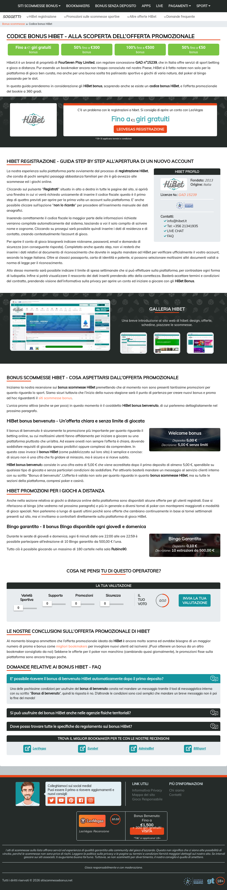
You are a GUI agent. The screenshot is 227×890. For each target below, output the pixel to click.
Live (159, 6)
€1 (33, 49)
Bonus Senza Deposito (115, 6)
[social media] (52, 799)
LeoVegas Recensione (95, 830)
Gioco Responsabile (147, 798)
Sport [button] (203, 6)
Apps (146, 6)
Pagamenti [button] (179, 6)
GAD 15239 (187, 193)
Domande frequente (180, 17)
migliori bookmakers (71, 645)
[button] (113, 677)
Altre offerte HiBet (142, 17)
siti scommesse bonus (55, 397)
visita (147, 830)
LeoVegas (38, 747)
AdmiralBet (145, 747)
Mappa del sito (143, 793)
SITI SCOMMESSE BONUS (39, 6)
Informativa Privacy (147, 789)
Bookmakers (78, 6)
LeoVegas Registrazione (140, 128)
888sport (198, 747)
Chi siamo (176, 789)
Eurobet (91, 747)
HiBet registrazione (42, 17)
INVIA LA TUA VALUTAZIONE (194, 598)
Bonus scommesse (13, 24)
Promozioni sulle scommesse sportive (92, 17)
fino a (86, 49)
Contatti (175, 793)
